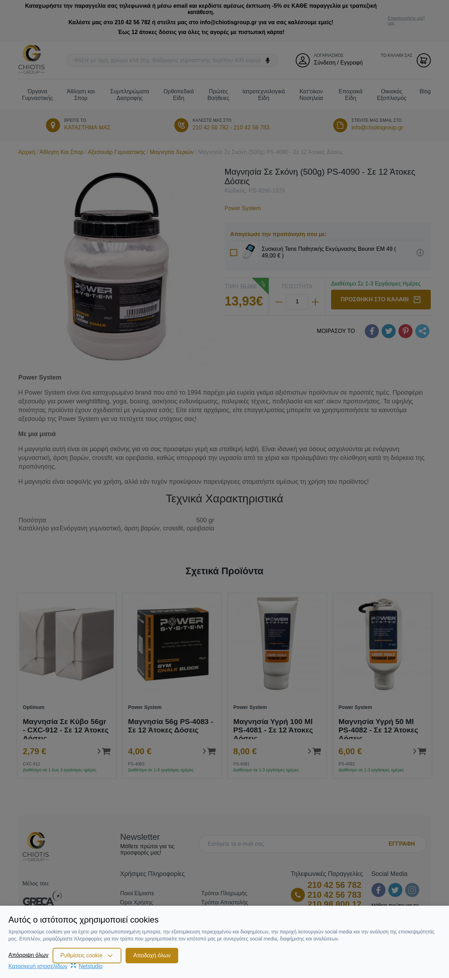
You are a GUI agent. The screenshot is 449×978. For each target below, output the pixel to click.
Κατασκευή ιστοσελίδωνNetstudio (55, 966)
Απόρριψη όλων (28, 955)
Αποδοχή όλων (151, 955)
